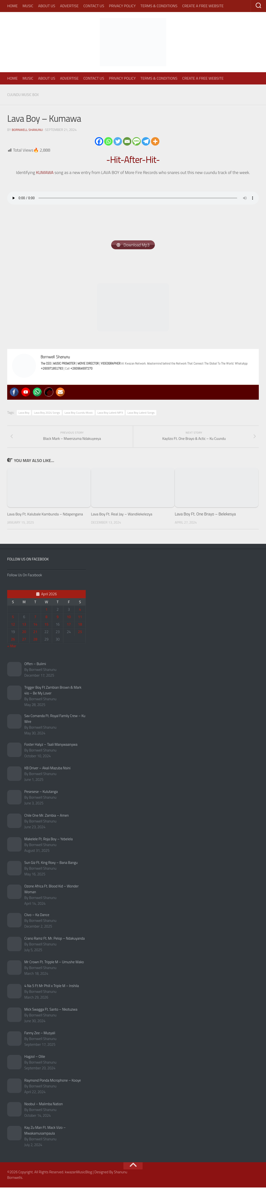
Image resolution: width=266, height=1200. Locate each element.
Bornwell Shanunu (28, 129)
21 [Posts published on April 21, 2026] (35, 644)
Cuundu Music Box (24, 94)
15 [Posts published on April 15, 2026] (46, 636)
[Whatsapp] (108, 141)
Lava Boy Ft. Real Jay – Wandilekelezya (124, 520)
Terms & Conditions (158, 5)
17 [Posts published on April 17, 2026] (69, 636)
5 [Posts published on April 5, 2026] (13, 629)
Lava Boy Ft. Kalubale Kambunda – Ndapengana (36, 523)
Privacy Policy (122, 5)
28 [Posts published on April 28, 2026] (35, 651)
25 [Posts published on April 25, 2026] (80, 644)
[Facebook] (99, 141)
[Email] (127, 141)
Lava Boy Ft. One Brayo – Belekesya (205, 520)
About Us (46, 5)
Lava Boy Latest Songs (141, 413)
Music (28, 5)
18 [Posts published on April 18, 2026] (80, 636)
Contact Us (93, 5)
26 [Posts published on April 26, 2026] (13, 651)
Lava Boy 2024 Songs (47, 413)
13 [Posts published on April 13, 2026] (24, 636)
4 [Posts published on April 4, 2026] (80, 621)
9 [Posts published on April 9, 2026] (58, 629)
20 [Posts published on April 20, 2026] (24, 644)
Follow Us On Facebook (28, 571)
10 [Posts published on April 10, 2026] (69, 629)
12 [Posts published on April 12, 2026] (13, 636)
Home (12, 5)
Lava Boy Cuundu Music (79, 413)
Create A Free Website (203, 5)
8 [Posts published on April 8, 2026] (46, 629)
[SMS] (136, 141)
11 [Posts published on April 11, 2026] (80, 629)
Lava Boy (23, 413)
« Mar (11, 658)
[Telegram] (146, 141)
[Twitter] (118, 141)
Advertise (69, 5)
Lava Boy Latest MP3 (110, 413)
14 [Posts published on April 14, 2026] (35, 636)
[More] (155, 141)
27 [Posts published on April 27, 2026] (24, 651)
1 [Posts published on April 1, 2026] (46, 621)
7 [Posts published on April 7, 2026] (35, 629)
